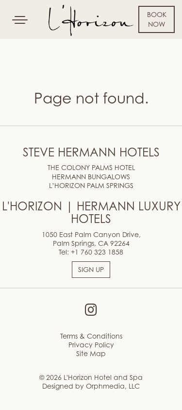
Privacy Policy (91, 345)
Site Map (91, 353)
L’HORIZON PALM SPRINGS (91, 185)
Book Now (156, 19)
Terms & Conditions (91, 336)
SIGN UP (91, 269)
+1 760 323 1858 (97, 252)
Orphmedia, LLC (113, 386)
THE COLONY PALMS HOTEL (91, 167)
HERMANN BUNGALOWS (91, 176)
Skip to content (36, 44)
